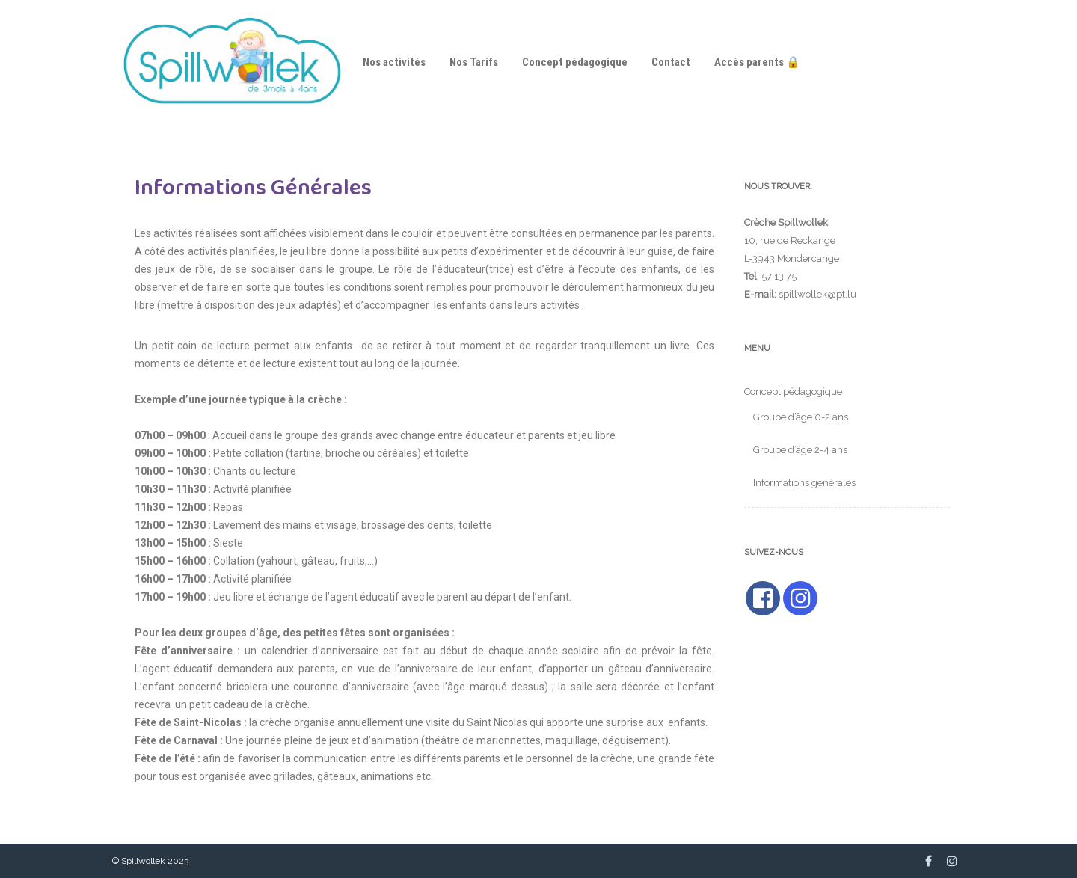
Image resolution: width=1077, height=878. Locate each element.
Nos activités (394, 62)
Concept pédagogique (575, 62)
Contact (670, 62)
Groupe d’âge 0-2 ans (800, 417)
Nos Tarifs (473, 62)
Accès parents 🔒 (757, 62)
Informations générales (804, 482)
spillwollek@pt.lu (817, 294)
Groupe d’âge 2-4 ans (800, 449)
